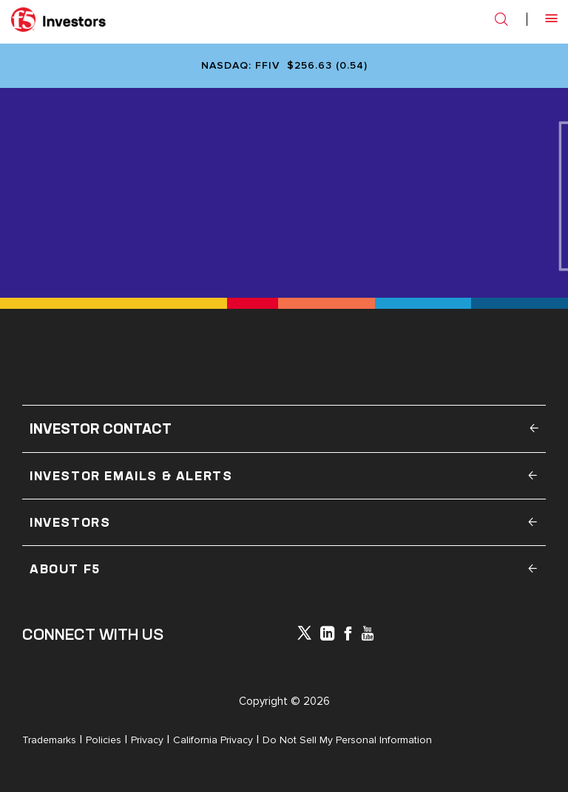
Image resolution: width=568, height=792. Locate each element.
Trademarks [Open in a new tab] (49, 740)
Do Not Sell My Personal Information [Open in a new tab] (347, 740)
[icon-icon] (304, 636)
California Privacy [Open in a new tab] (213, 740)
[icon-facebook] (347, 635)
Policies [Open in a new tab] (103, 740)
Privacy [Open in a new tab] (147, 740)
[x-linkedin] (327, 635)
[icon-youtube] (367, 635)
